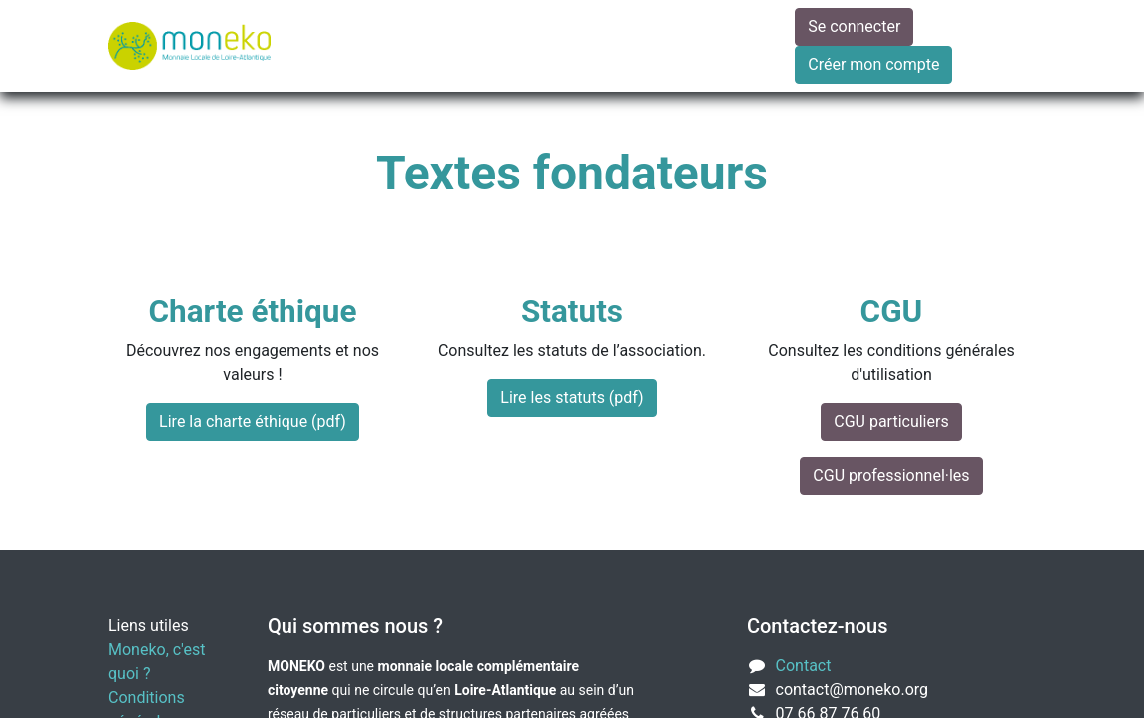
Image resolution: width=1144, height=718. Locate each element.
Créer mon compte (873, 64)
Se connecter (854, 26)
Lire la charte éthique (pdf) (252, 421)
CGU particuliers (891, 421)
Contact (804, 665)
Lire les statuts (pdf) (571, 397)
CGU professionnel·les (891, 475)
